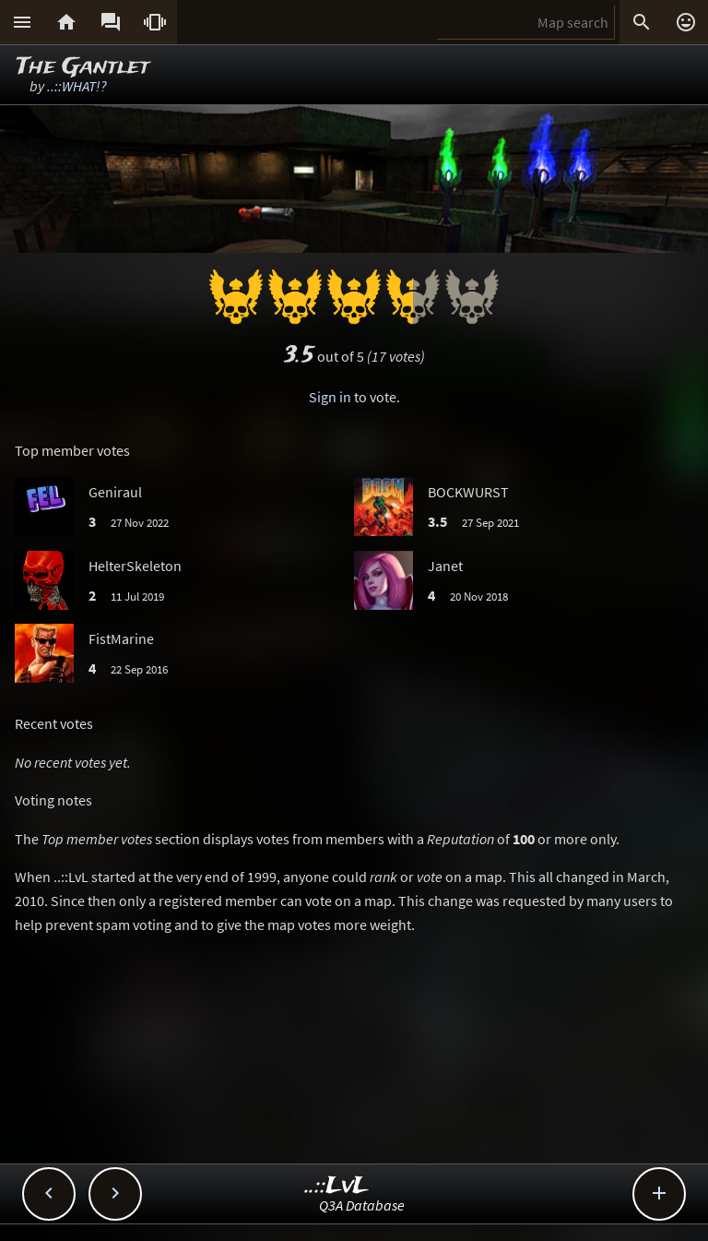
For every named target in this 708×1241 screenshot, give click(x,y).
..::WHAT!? (77, 86)
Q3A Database (362, 1205)
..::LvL (337, 1186)
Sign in (330, 397)
